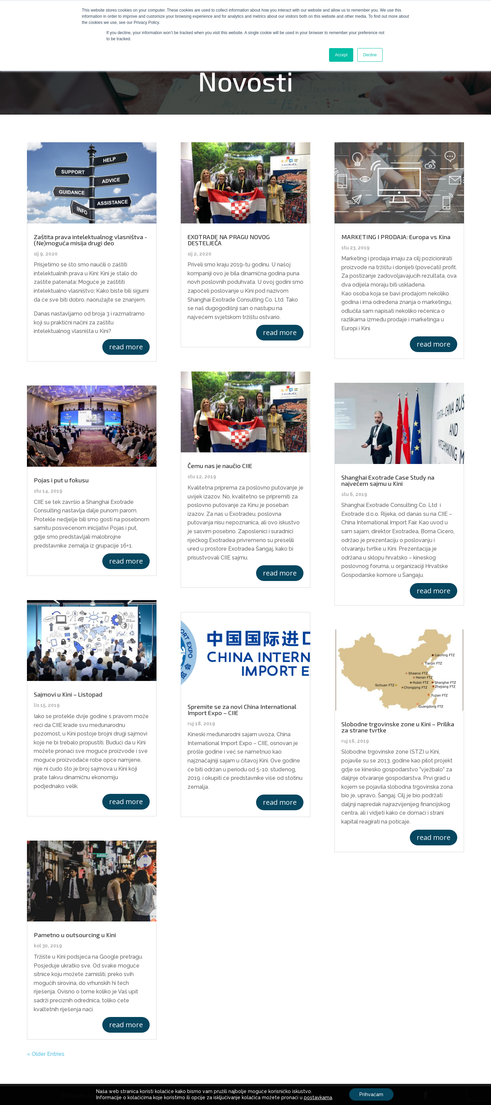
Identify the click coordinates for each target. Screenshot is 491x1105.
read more (126, 346)
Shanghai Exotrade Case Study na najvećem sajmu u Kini (387, 480)
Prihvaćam (371, 1094)
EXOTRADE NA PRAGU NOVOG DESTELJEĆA (229, 240)
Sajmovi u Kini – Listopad (68, 694)
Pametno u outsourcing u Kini (75, 935)
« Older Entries (45, 1054)
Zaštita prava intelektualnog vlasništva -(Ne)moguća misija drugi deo (90, 240)
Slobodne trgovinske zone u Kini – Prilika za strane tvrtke (397, 727)
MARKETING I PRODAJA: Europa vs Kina (395, 237)
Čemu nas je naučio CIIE (220, 465)
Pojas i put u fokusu (61, 480)
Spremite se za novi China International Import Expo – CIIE (242, 709)
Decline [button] (370, 55)
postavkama (318, 1097)
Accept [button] (341, 55)
